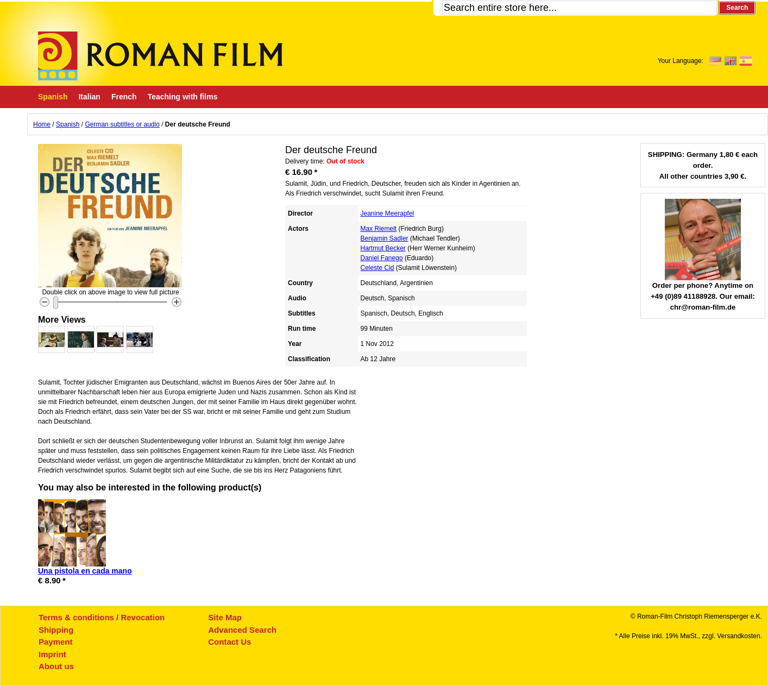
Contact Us (229, 641)
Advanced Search (242, 629)
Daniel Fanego (382, 258)
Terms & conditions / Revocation (102, 617)
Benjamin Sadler (384, 238)
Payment (56, 641)
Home (42, 124)
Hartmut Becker (383, 248)
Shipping (56, 629)
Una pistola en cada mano (85, 571)
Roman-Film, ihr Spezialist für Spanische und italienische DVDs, (160, 56)
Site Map (225, 617)
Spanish (67, 124)
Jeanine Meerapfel (387, 213)
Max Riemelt (379, 228)
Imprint (52, 654)
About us (56, 666)
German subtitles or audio (122, 124)
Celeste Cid (377, 268)
